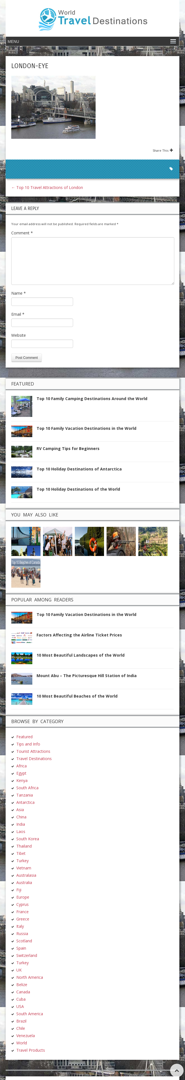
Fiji (18, 889)
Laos (20, 831)
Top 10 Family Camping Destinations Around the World (92, 398)
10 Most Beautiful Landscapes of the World (81, 655)
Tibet (21, 853)
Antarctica (25, 802)
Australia (24, 882)
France (22, 911)
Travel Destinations (34, 758)
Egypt (21, 773)
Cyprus (22, 904)
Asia (20, 809)
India (20, 824)
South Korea (27, 838)
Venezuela (25, 1035)
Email (17, 314)
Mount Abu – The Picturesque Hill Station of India (87, 675)
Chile (20, 1028)
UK (19, 970)
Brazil (21, 1021)
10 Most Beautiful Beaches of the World (77, 696)
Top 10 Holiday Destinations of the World (78, 489)
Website (18, 335)
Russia (22, 933)
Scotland (24, 940)
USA (20, 1006)
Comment (22, 233)
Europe (22, 897)
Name (18, 293)
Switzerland (26, 955)
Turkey (22, 860)
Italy (20, 926)
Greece (22, 919)
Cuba (21, 999)
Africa (21, 766)
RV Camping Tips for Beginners (68, 448)
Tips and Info (28, 744)
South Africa (27, 787)
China (21, 817)
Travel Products (30, 1050)
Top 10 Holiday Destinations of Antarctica (79, 469)
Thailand (24, 846)
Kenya (22, 780)
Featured (24, 736)
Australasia (26, 875)
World (21, 1043)
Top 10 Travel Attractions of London (47, 187)
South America (29, 1013)
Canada (23, 991)
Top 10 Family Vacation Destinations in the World (86, 428)
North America (29, 977)
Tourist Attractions (33, 751)
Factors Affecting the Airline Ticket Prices (79, 635)
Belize (21, 984)
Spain (21, 948)
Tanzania (24, 795)
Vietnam (23, 868)
